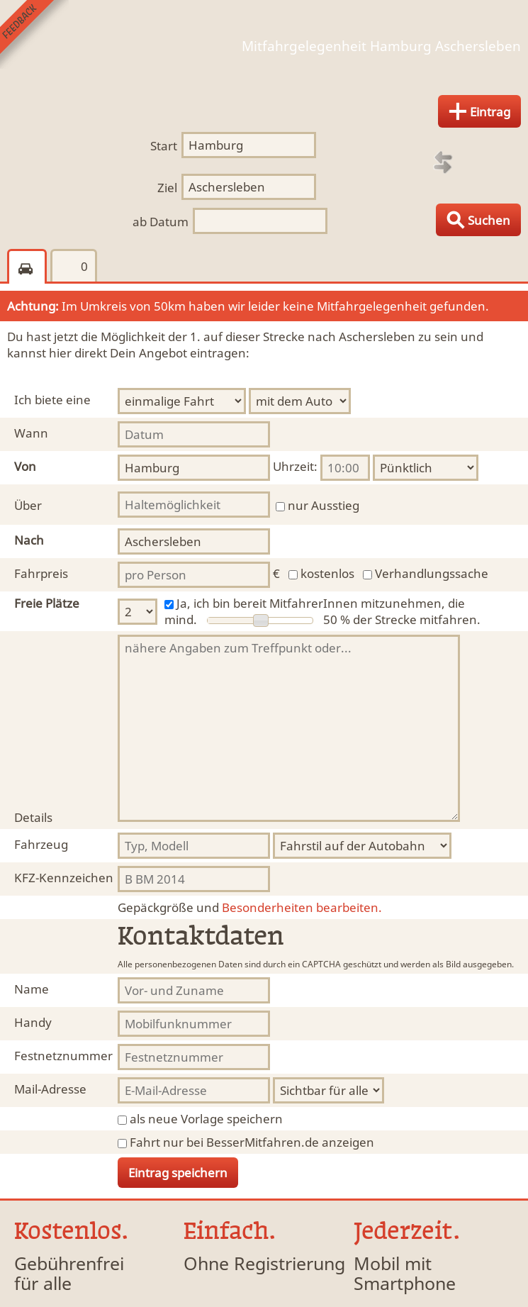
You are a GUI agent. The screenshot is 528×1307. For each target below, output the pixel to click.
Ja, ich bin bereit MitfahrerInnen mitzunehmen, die (320, 603)
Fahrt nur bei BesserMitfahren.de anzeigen (252, 1142)
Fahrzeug (41, 844)
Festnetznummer (63, 1055)
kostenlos (327, 573)
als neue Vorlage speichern (206, 1119)
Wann (31, 433)
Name (31, 989)
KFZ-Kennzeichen (63, 877)
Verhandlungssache (431, 573)
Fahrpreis (41, 573)
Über (28, 505)
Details (33, 817)
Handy (33, 1022)
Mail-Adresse (50, 1089)
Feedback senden (34, 34)
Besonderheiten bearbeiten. (250, 907)
